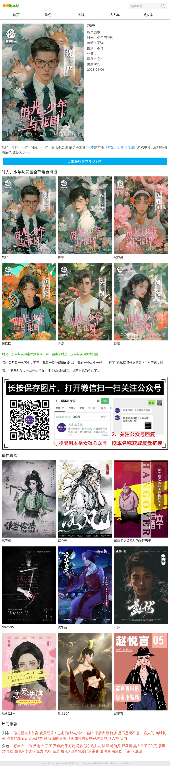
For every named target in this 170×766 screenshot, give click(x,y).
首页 (16, 15)
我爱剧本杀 (70, 763)
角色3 (66, 751)
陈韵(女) (83, 746)
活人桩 (114, 738)
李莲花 (30, 751)
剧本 (81, 15)
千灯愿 (70, 746)
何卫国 (137, 751)
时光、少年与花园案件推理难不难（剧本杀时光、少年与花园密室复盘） (51, 354)
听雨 (124, 738)
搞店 (114, 733)
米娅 (11, 751)
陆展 (106, 746)
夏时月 (106, 751)
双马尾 (127, 746)
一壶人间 (147, 733)
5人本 (115, 15)
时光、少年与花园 (120, 147)
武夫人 (96, 746)
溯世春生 (59, 738)
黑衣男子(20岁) (145, 746)
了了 (49, 746)
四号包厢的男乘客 (85, 751)
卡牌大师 (102, 733)
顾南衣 (19, 746)
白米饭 (31, 746)
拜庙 (48, 738)
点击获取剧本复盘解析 (85, 161)
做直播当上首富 (26, 733)
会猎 (91, 733)
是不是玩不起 (129, 733)
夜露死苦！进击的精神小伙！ (63, 733)
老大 (41, 746)
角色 (48, 15)
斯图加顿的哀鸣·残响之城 (87, 738)
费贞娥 (59, 746)
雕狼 (48, 751)
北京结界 (36, 738)
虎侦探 (116, 746)
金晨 (57, 751)
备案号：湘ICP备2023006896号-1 (112, 763)
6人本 (148, 15)
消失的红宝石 (18, 738)
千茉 (127, 751)
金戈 (40, 751)
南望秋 (117, 751)
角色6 (20, 751)
